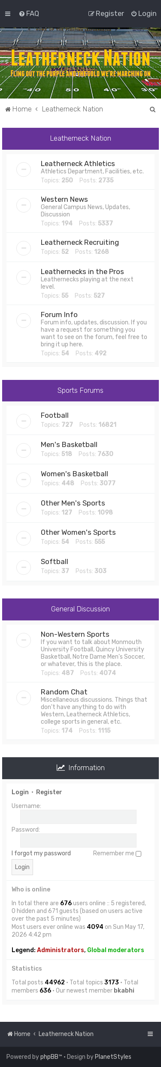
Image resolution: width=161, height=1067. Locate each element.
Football (55, 415)
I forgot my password (41, 853)
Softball (54, 561)
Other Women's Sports (78, 532)
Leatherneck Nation (80, 138)
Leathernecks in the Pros (82, 271)
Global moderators (115, 950)
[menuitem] (28, 13)
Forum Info (59, 314)
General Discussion (80, 608)
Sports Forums (80, 390)
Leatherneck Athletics (78, 163)
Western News (64, 199)
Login (20, 792)
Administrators (60, 950)
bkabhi (124, 990)
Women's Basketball (74, 473)
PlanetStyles (113, 1057)
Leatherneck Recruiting (80, 242)
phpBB (49, 1057)
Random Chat (64, 692)
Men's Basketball (69, 444)
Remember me (117, 853)
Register (49, 792)
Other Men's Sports (73, 503)
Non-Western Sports (75, 634)
